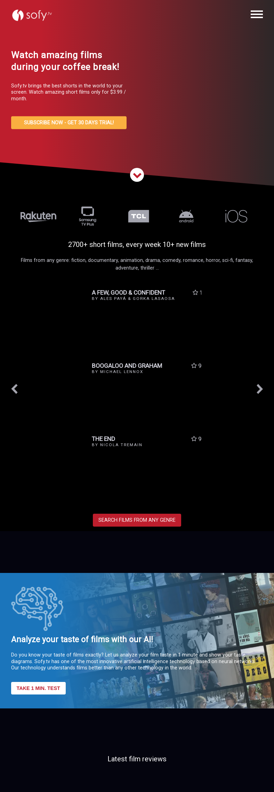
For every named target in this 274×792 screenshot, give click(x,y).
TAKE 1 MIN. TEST (38, 688)
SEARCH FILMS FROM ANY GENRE (137, 520)
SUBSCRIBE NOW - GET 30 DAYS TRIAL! (69, 123)
